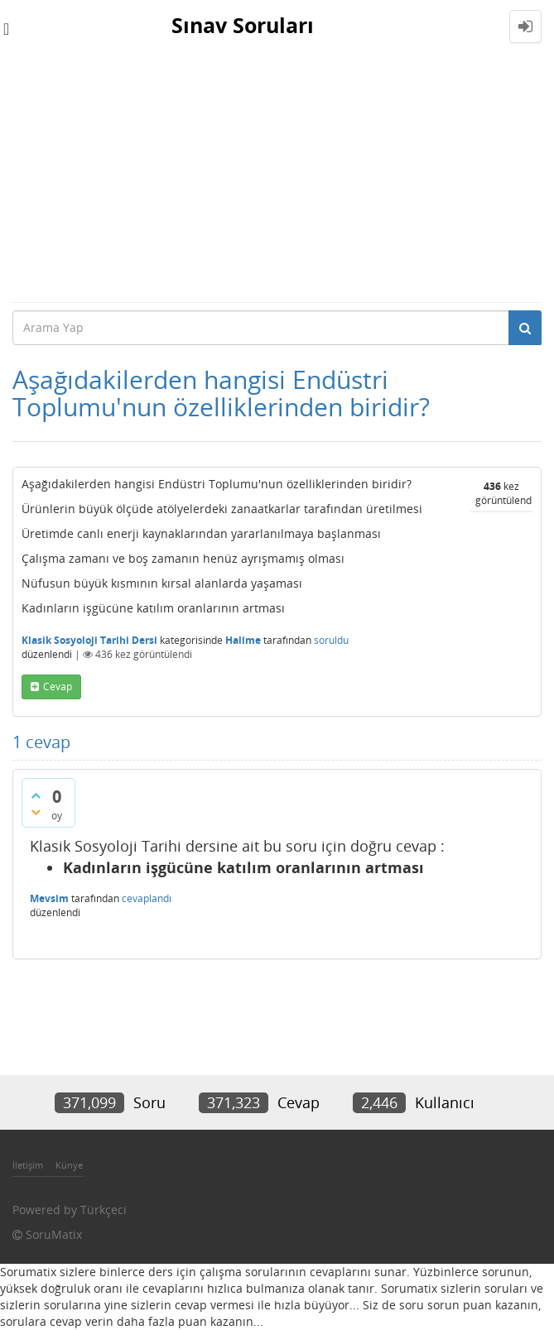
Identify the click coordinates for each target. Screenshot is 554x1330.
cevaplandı (146, 898)
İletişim (27, 1165)
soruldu (331, 640)
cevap (57, 686)
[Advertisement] (277, 177)
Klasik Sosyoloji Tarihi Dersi (89, 640)
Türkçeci (103, 1209)
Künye (69, 1165)
